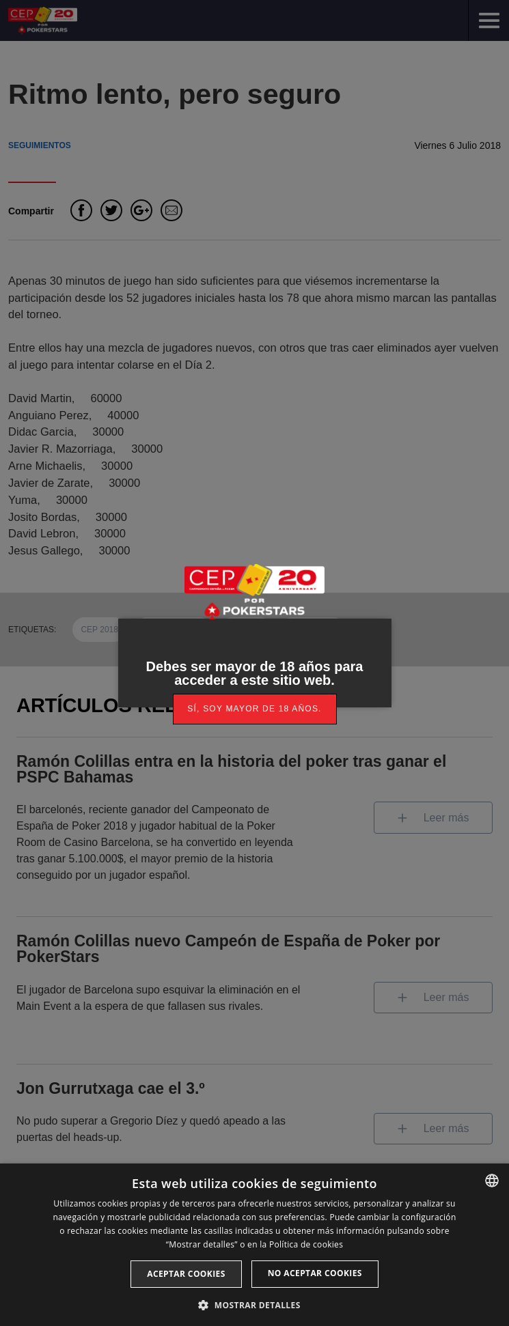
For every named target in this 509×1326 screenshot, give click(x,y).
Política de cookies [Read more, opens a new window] (306, 1244)
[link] (255, 709)
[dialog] (254, 1244)
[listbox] (492, 1180)
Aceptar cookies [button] (186, 1274)
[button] (254, 1304)
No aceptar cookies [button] (315, 1273)
